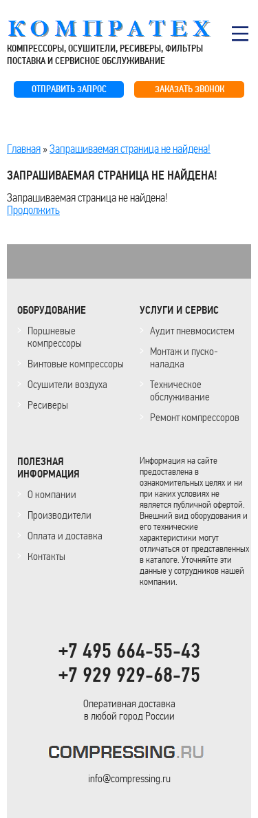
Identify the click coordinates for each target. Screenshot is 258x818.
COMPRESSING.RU (122, 29)
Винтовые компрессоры (76, 363)
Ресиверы (48, 404)
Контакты (46, 556)
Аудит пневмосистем (192, 330)
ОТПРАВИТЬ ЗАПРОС (69, 89)
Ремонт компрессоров (194, 417)
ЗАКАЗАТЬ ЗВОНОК (189, 89)
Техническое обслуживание (180, 390)
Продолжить (33, 210)
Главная (24, 148)
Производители (60, 514)
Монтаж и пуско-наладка (184, 357)
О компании (52, 494)
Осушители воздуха (67, 384)
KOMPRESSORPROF (129, 754)
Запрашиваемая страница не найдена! (130, 148)
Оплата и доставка (65, 535)
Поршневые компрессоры (55, 336)
